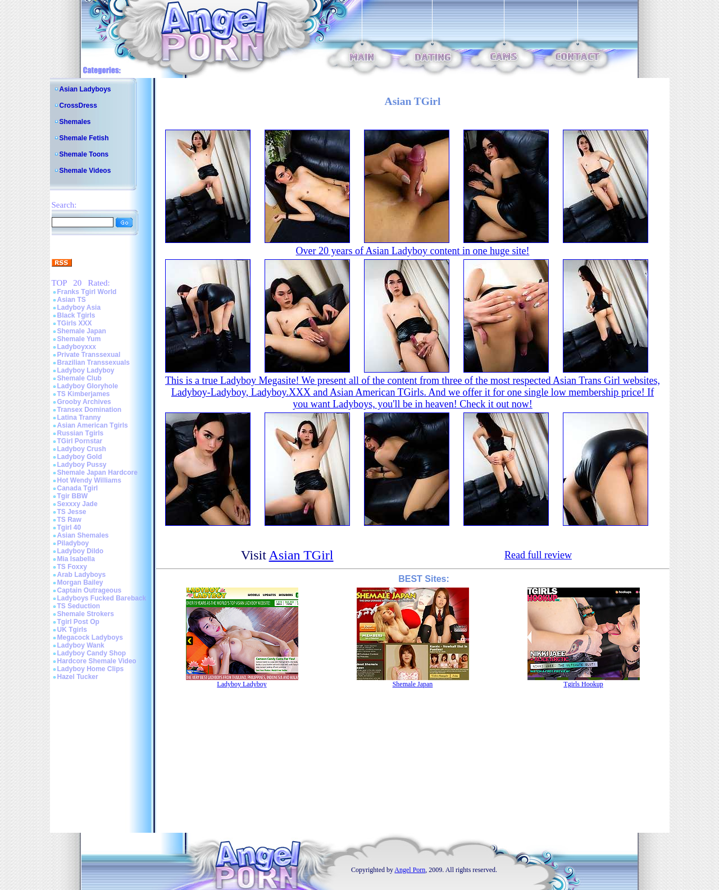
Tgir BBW (72, 496)
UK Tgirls (72, 630)
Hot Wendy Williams (89, 480)
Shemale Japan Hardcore (97, 472)
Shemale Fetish (84, 138)
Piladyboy (73, 543)
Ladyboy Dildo (80, 551)
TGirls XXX (74, 323)
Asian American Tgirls (92, 425)
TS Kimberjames (83, 394)
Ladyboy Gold (79, 457)
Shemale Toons (84, 154)
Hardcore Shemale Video (96, 661)
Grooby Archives (84, 402)
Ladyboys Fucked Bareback (102, 598)
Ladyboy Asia (79, 307)
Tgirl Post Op (78, 622)
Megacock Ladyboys (90, 637)
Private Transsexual (89, 355)
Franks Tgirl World (87, 292)
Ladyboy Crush (81, 449)
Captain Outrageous (89, 590)
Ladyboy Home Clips (90, 669)
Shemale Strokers (85, 614)
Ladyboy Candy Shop (91, 653)
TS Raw (69, 520)
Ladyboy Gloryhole (88, 386)
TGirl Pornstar (80, 441)
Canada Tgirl (77, 488)
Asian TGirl (301, 555)
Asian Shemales (83, 535)
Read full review (538, 555)
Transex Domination (89, 410)
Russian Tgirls (80, 433)
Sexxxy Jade (77, 504)
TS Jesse (72, 512)
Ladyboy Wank (80, 645)
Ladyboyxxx (76, 347)
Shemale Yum (79, 339)
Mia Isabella (76, 559)
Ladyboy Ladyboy (86, 370)
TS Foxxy (72, 567)
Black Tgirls (76, 315)
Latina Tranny (79, 417)
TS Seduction (79, 606)
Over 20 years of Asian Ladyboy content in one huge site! (413, 250)
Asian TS (71, 300)
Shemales (75, 122)
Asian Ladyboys (85, 89)
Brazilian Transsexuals (93, 362)
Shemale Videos (85, 171)
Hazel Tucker (77, 677)
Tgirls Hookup (583, 684)
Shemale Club (79, 378)
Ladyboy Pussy (82, 465)
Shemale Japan (81, 331)
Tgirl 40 (69, 527)
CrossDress (78, 105)
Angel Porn (409, 870)
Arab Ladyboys (81, 575)
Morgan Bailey (80, 582)
